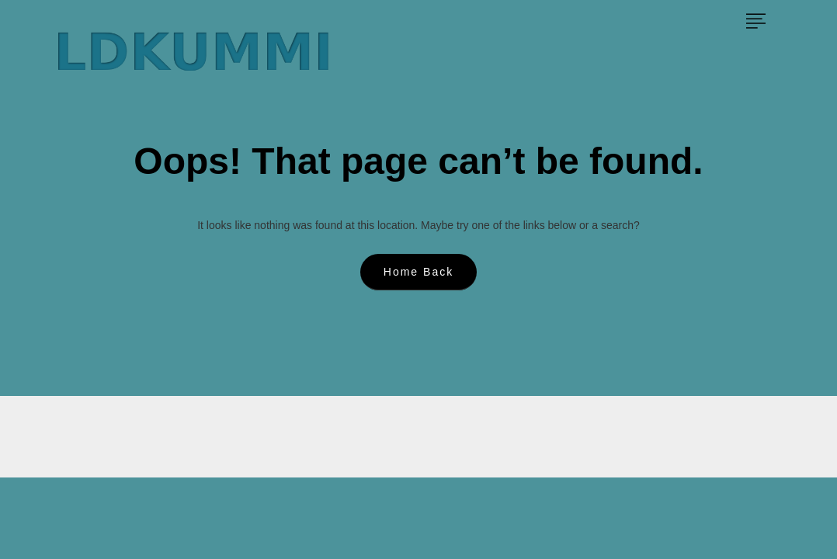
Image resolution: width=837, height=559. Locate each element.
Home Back (418, 272)
